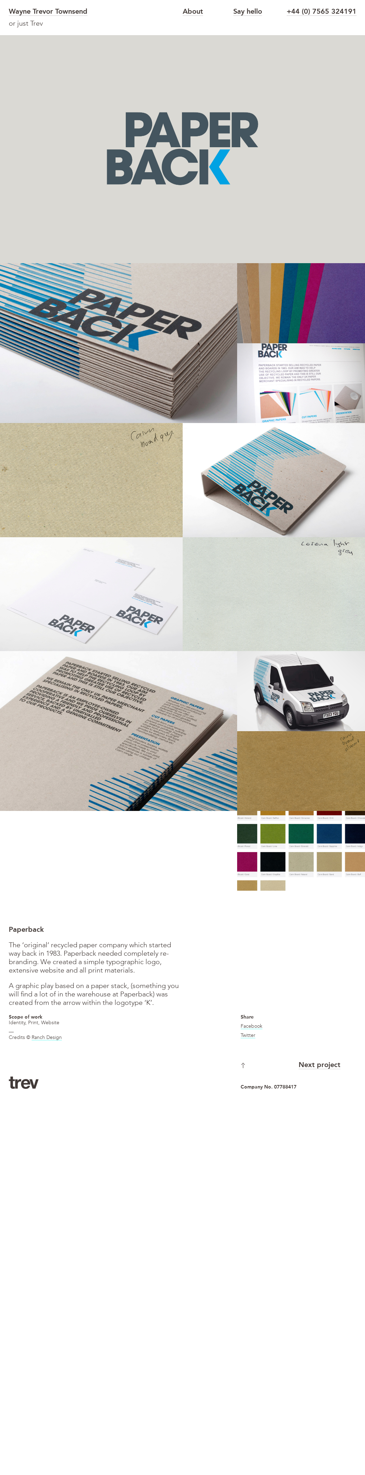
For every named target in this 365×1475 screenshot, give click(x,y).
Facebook (251, 1026)
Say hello (247, 11)
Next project (319, 1065)
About (193, 11)
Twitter (248, 1035)
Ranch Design (47, 1037)
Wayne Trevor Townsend (48, 11)
